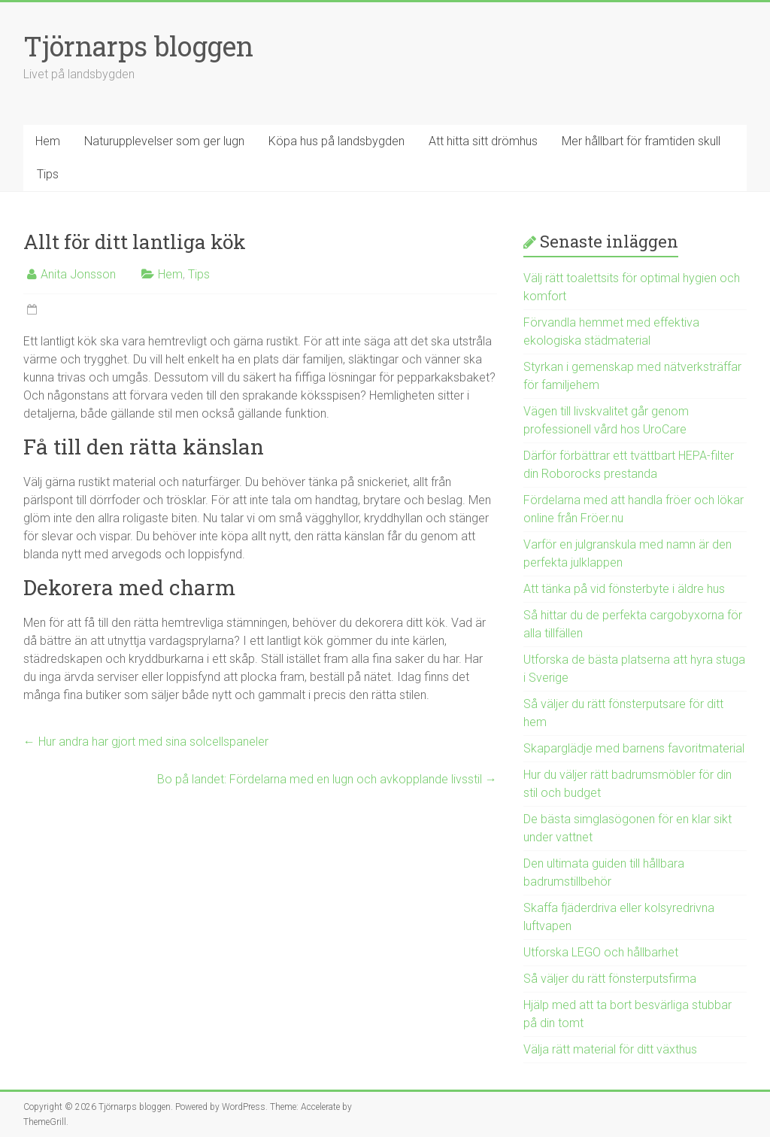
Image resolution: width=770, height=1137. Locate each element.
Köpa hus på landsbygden (336, 141)
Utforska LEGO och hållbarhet (600, 952)
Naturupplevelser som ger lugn (164, 141)
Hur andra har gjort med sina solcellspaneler (145, 741)
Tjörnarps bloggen (138, 46)
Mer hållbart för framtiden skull (641, 141)
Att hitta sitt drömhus (483, 141)
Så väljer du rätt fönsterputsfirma (609, 978)
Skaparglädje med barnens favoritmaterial (633, 748)
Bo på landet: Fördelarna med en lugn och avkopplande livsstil (327, 779)
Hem (47, 141)
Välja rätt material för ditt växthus (610, 1049)
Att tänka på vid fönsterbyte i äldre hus (624, 589)
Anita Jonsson (78, 274)
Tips (48, 174)
